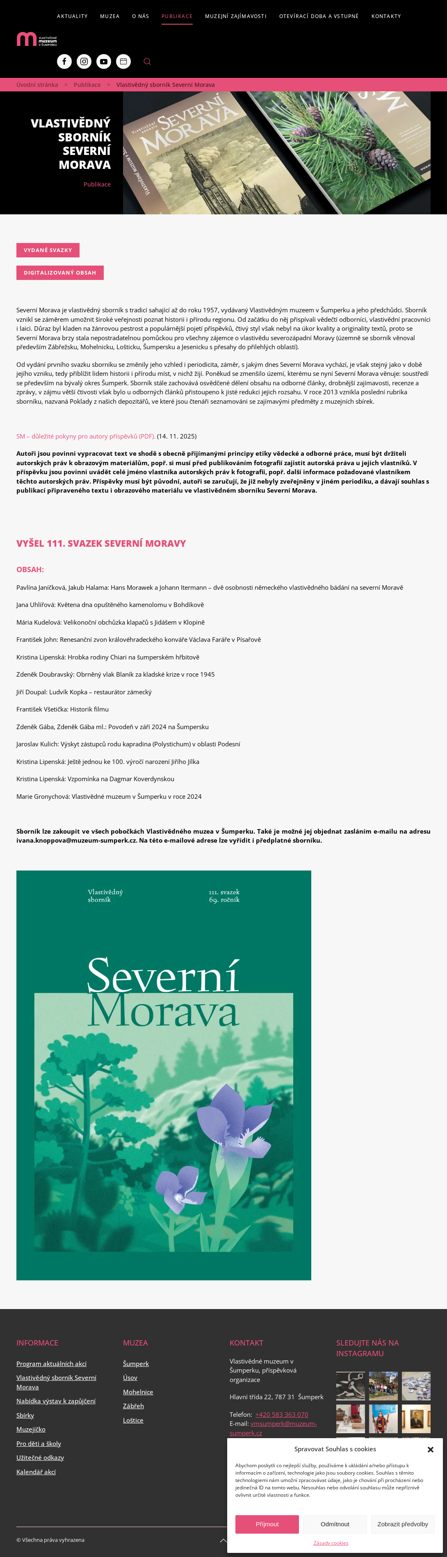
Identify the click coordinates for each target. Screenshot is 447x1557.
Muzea (110, 16)
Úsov (130, 1377)
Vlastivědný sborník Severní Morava (56, 1382)
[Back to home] (36, 39)
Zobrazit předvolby (403, 1524)
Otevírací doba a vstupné (319, 16)
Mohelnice (138, 1392)
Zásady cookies (331, 1542)
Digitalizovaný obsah (60, 272)
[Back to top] (223, 1541)
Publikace (177, 16)
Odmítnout (335, 1524)
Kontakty (386, 16)
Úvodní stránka (37, 85)
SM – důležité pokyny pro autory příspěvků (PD (82, 436)
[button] (430, 1449)
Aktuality (72, 16)
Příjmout (267, 1524)
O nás (140, 16)
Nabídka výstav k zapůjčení (56, 1401)
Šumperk (136, 1363)
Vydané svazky (48, 250)
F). (152, 436)
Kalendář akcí (36, 1472)
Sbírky (25, 1415)
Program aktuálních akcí (51, 1363)
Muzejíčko (31, 1429)
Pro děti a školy (38, 1443)
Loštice (133, 1420)
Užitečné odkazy (40, 1457)
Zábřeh (133, 1406)
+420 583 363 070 (281, 1414)
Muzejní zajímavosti (236, 16)
